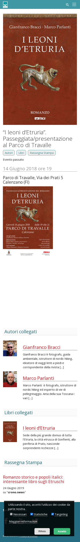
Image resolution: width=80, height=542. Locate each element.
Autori (9, 153)
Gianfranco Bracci (41, 347)
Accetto (62, 531)
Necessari (20, 514)
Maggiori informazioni (23, 521)
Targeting (61, 514)
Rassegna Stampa (42, 153)
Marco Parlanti (38, 378)
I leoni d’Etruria (39, 428)
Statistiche (41, 514)
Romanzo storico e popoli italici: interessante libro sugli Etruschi (33, 479)
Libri (21, 153)
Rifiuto (42, 531)
